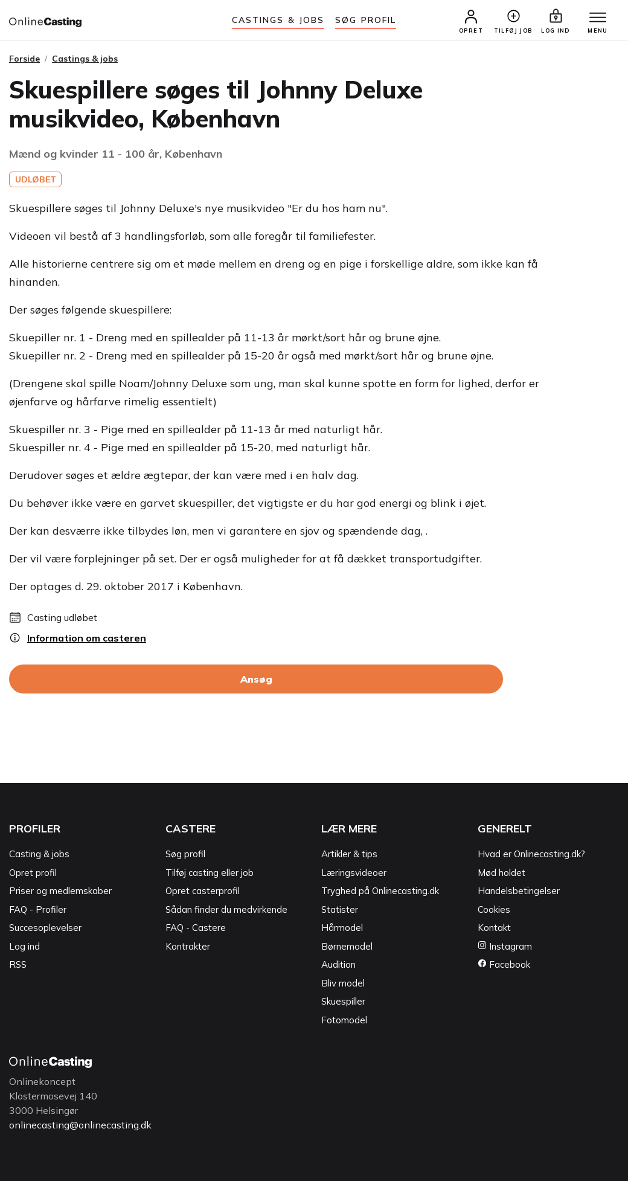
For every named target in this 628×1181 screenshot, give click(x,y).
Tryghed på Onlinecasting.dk (380, 890)
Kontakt (494, 927)
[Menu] (597, 18)
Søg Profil (365, 19)
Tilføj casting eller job (209, 872)
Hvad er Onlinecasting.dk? (531, 854)
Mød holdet (501, 872)
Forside (24, 58)
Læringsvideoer (353, 872)
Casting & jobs (39, 854)
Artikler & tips (349, 854)
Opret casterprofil (202, 890)
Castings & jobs (278, 19)
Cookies (494, 909)
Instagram (505, 946)
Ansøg (256, 679)
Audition (338, 964)
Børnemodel (347, 946)
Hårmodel (342, 927)
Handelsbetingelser (519, 890)
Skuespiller (343, 1001)
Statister (339, 909)
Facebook (504, 964)
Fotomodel (344, 1020)
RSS (18, 964)
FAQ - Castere (195, 927)
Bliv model (343, 983)
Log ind (24, 946)
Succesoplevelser (45, 927)
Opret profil (33, 872)
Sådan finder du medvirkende (226, 909)
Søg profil (185, 854)
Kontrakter (187, 946)
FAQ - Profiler (37, 909)
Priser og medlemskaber (60, 890)
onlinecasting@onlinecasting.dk (80, 1125)
